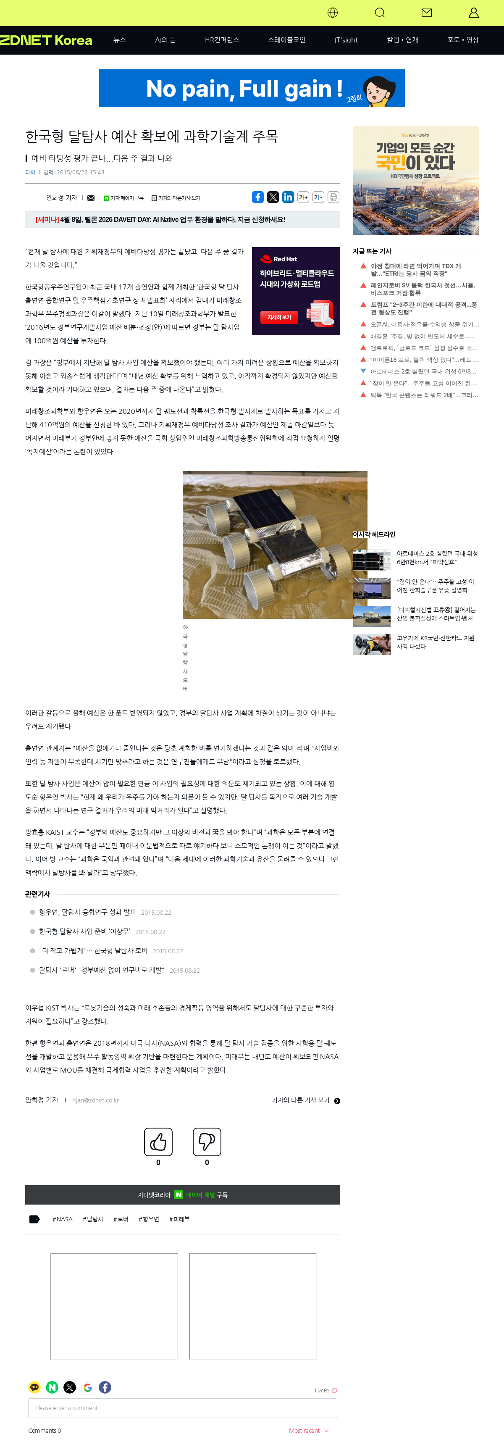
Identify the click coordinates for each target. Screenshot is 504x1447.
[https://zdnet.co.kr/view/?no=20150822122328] (258, 197)
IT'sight (346, 40)
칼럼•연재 (402, 40)
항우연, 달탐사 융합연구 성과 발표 (87, 912)
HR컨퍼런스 (222, 40)
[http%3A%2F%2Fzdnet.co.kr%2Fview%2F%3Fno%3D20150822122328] (288, 197)
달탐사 (95, 1219)
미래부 (181, 1219)
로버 (123, 1219)
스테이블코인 (287, 40)
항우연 (151, 1219)
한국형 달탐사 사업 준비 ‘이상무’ (84, 931)
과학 (30, 172)
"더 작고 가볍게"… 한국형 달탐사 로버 (93, 950)
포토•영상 (463, 40)
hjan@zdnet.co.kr (95, 1100)
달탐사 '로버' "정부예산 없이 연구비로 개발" (102, 970)
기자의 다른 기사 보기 (306, 1100)
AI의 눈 (165, 40)
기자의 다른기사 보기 (176, 198)
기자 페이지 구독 (124, 198)
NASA (65, 1219)
